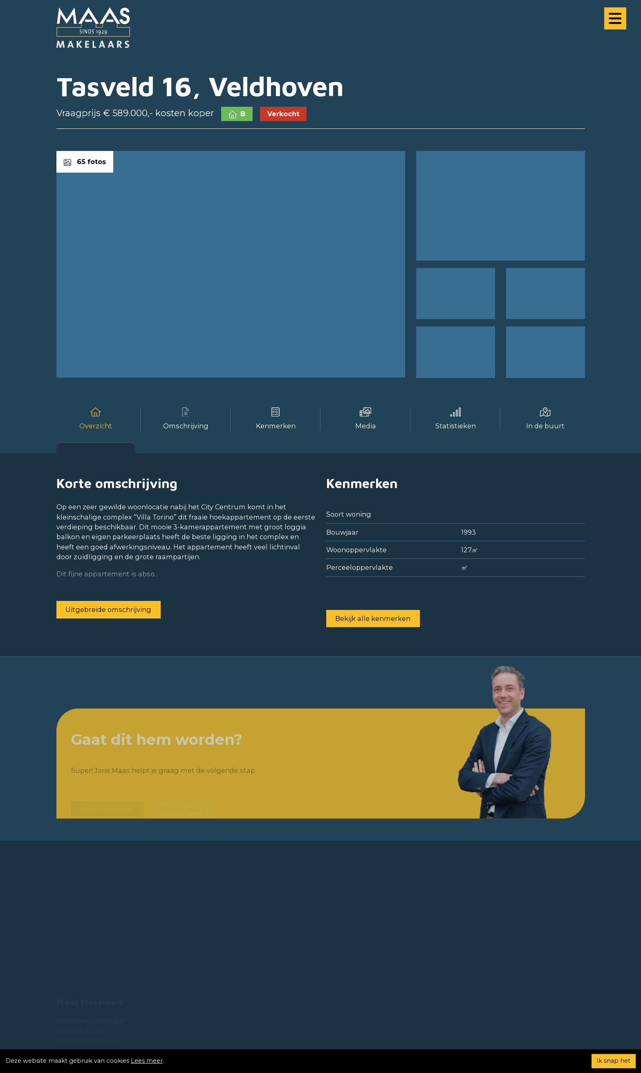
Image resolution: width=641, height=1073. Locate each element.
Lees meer (147, 1060)
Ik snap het (613, 1060)
